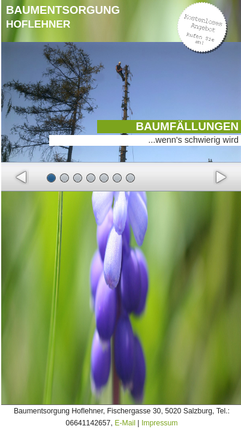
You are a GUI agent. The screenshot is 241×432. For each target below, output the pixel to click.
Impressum (159, 423)
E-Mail (125, 423)
